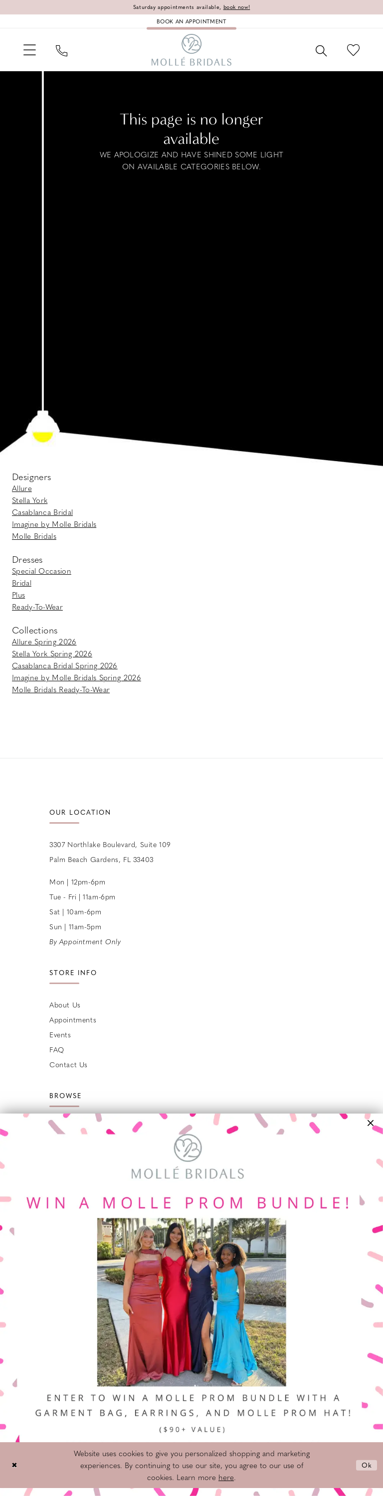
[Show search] (317, 54)
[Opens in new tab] (191, 1305)
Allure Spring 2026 (44, 647)
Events (60, 1040)
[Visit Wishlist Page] (352, 54)
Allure (22, 494)
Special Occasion (41, 576)
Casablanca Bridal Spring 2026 (65, 671)
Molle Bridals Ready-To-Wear (61, 695)
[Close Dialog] (15, 1473)
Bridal (21, 588)
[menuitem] (31, 54)
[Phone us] (66, 54)
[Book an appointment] (191, 23)
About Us (65, 1010)
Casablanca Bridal (42, 517)
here (226, 1485)
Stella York (29, 505)
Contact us (68, 1070)
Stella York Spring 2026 (52, 659)
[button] (31, 54)
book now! (242, 7)
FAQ (56, 1055)
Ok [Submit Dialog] (366, 1472)
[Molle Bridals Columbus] (191, 54)
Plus (18, 600)
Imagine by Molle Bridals (54, 529)
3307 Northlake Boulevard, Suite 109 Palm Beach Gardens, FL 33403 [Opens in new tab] (110, 857)
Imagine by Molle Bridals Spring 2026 (76, 683)
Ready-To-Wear (37, 612)
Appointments (72, 1025)
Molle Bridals (34, 541)
